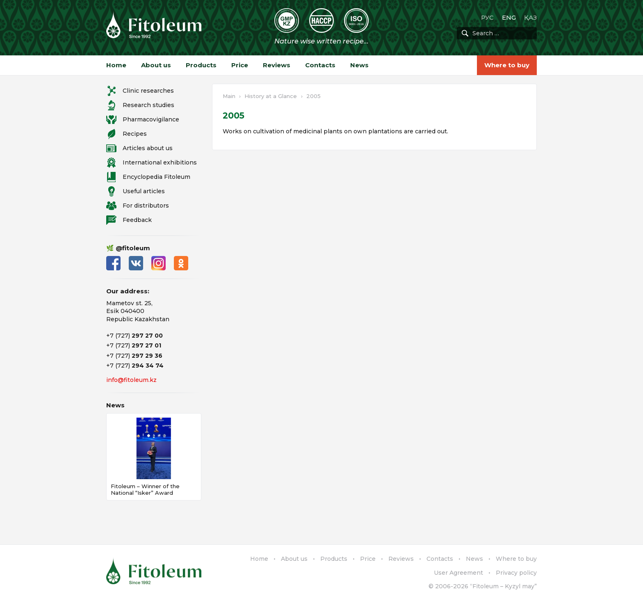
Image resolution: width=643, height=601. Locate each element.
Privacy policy (516, 572)
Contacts (320, 65)
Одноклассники (181, 263)
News (359, 65)
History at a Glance (270, 96)
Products (201, 65)
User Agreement (458, 572)
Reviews (276, 65)
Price (239, 65)
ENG (509, 17)
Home (116, 65)
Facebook (113, 263)
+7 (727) (134, 335)
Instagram (158, 263)
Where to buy (506, 65)
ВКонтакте (136, 263)
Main (229, 96)
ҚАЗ (530, 17)
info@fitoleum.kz (131, 380)
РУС (487, 17)
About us (156, 65)
